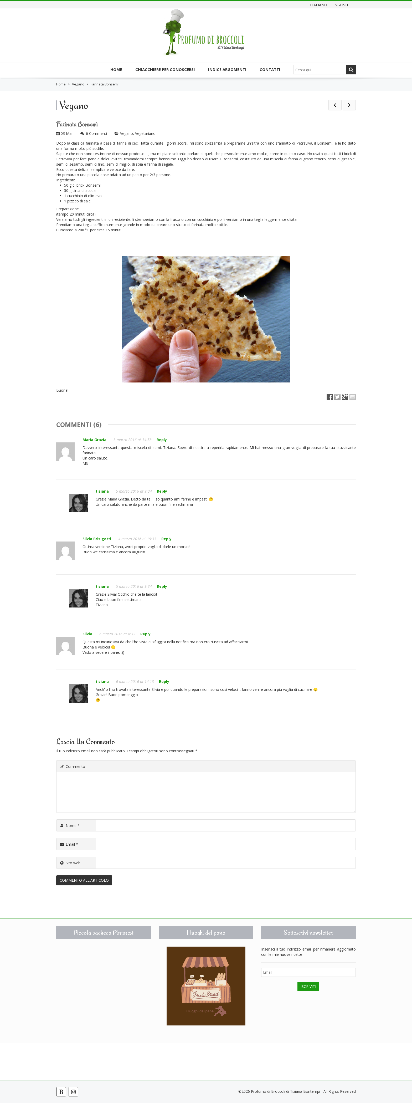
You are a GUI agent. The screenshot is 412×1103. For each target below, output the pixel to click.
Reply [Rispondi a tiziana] (162, 491)
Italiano (318, 4)
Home (116, 69)
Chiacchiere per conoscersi (165, 69)
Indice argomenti (227, 69)
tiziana (102, 491)
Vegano (78, 84)
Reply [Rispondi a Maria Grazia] (162, 439)
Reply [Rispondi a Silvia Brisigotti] (166, 538)
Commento (72, 766)
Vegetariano (145, 133)
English (340, 4)
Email (68, 844)
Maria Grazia (94, 439)
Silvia (87, 633)
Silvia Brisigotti (97, 538)
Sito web (69, 862)
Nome (69, 825)
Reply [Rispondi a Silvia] (145, 633)
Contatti (270, 69)
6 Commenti (96, 133)
